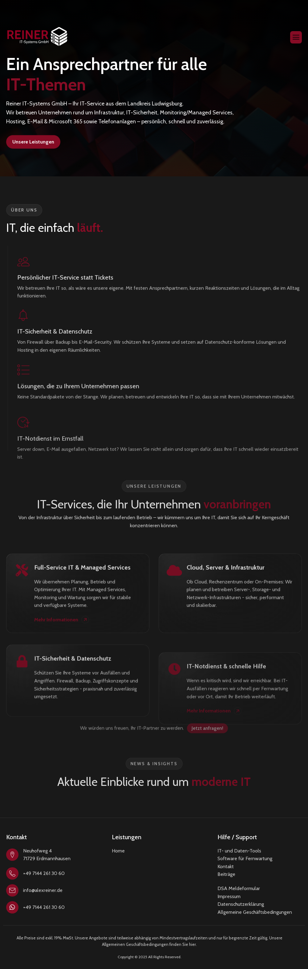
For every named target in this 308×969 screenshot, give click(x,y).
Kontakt (225, 866)
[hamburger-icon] (296, 37)
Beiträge (226, 874)
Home (118, 851)
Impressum (229, 896)
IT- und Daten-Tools (239, 851)
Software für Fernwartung (244, 858)
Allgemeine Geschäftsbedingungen (254, 912)
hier (192, 944)
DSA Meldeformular (238, 888)
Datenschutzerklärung (240, 904)
